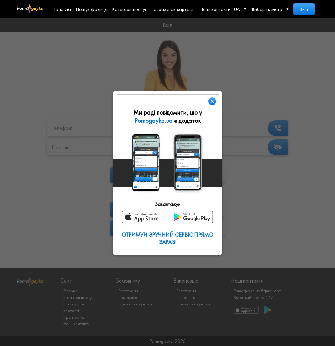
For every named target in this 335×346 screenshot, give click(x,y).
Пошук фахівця (91, 9)
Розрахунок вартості (173, 9)
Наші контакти (215, 9)
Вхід (304, 9)
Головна (62, 9)
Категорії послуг (129, 9)
